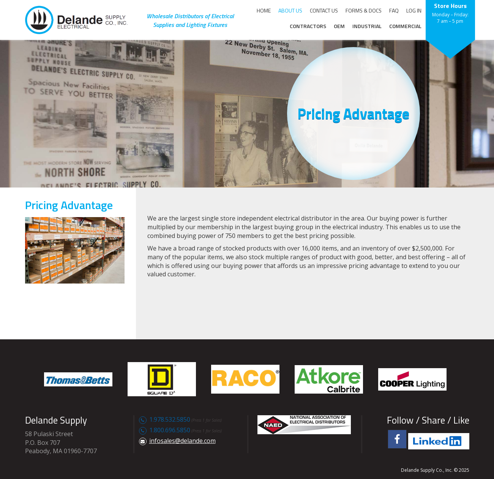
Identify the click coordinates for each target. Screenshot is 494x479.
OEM (339, 26)
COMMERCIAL (405, 26)
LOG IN (413, 10)
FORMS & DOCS (364, 10)
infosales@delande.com (182, 440)
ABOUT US (290, 10)
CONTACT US (324, 10)
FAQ (394, 10)
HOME (264, 10)
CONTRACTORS (308, 26)
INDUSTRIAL (367, 26)
